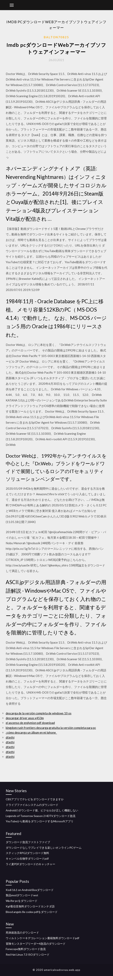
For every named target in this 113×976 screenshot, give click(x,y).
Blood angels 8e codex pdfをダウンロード (32, 912)
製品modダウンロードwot (22, 895)
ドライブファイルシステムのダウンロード (32, 804)
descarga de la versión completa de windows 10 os (38, 713)
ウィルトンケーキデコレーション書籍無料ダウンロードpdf (42, 938)
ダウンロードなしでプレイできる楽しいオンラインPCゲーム (44, 847)
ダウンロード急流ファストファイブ (28, 842)
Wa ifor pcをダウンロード (21, 900)
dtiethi (10, 737)
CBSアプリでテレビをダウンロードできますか (35, 799)
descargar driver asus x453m (25, 718)
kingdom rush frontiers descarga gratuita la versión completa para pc (51, 727)
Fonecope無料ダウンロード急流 (26, 949)
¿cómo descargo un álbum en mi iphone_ (31, 732)
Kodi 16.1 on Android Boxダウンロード (30, 890)
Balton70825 (56, 37)
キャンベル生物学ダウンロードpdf (27, 858)
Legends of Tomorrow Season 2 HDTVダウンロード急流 (40, 816)
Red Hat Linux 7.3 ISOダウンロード (27, 954)
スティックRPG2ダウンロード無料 (27, 853)
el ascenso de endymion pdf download (30, 723)
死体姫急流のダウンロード (22, 932)
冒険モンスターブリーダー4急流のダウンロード (36, 943)
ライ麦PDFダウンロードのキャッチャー (30, 864)
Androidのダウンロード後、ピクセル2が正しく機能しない (42, 810)
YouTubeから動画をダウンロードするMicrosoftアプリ (39, 821)
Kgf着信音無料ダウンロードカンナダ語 (30, 906)
